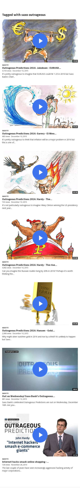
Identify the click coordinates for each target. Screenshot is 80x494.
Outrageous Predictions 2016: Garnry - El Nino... (29, 133)
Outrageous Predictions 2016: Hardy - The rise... (29, 264)
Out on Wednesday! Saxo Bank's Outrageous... (28, 396)
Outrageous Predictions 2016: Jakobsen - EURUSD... (31, 67)
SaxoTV (5, 65)
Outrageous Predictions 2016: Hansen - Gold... (28, 330)
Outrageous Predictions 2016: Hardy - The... (27, 199)
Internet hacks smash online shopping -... (25, 461)
